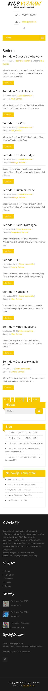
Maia (13, 99)
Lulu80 (10, 500)
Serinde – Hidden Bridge (18, 155)
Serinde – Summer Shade (19, 190)
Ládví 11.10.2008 (23, 490)
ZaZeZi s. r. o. (29, 685)
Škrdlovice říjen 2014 (17, 438)
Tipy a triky (9, 575)
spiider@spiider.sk (29, 22)
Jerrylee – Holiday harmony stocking (24, 457)
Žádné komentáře (23, 61)
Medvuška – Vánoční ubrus (24, 485)
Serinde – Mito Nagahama (19, 326)
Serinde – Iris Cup (14, 123)
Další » (36, 400)
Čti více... (8, 83)
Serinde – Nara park (15, 291)
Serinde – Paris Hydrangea (20, 225)
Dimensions (16, 232)
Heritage (14, 162)
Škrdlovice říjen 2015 (17, 433)
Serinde (6, 64)
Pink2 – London (20, 500)
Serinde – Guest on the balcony (22, 56)
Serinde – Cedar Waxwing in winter (21, 363)
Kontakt (8, 586)
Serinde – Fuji (11, 260)
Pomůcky (9, 579)
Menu (8, 37)
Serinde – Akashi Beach (18, 91)
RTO (42, 61)
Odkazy (8, 582)
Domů (7, 571)
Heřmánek (19, 479)
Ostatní (14, 267)
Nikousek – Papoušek (18, 443)
